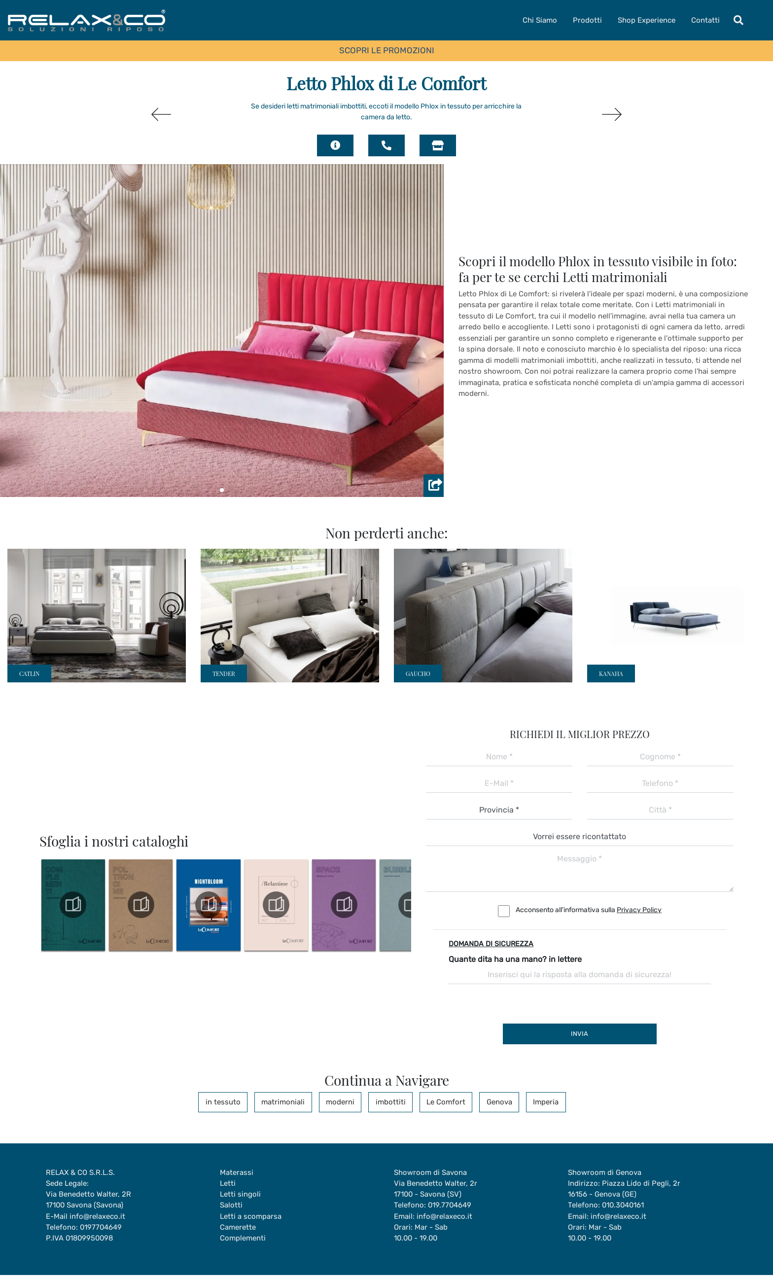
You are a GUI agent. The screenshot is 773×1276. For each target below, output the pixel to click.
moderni (342, 1102)
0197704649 (101, 1227)
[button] (222, 490)
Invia (579, 1033)
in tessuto (230, 1102)
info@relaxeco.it (97, 1216)
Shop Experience (646, 20)
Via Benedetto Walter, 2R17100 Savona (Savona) (88, 1200)
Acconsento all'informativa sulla (589, 910)
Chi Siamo (540, 20)
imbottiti (390, 1102)
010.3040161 (624, 1205)
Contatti (705, 20)
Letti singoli (240, 1194)
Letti (228, 1183)
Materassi (236, 1172)
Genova (493, 1102)
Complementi (243, 1239)
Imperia (537, 1102)
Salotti (231, 1205)
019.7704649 (450, 1205)
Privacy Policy (639, 910)
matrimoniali (288, 1102)
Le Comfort (442, 1102)
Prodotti (587, 20)
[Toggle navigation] (738, 20)
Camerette (238, 1227)
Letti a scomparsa (250, 1216)
